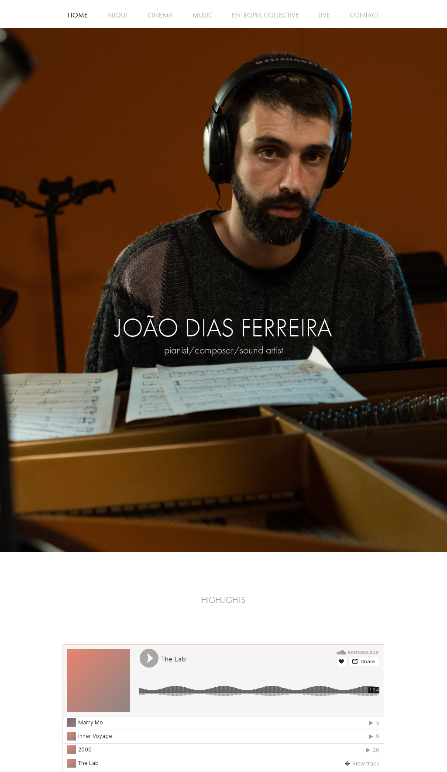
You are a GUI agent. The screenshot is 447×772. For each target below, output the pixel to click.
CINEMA (160, 15)
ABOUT (117, 15)
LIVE (324, 15)
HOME (78, 15)
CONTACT (364, 15)
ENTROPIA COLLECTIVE (265, 15)
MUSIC (203, 15)
